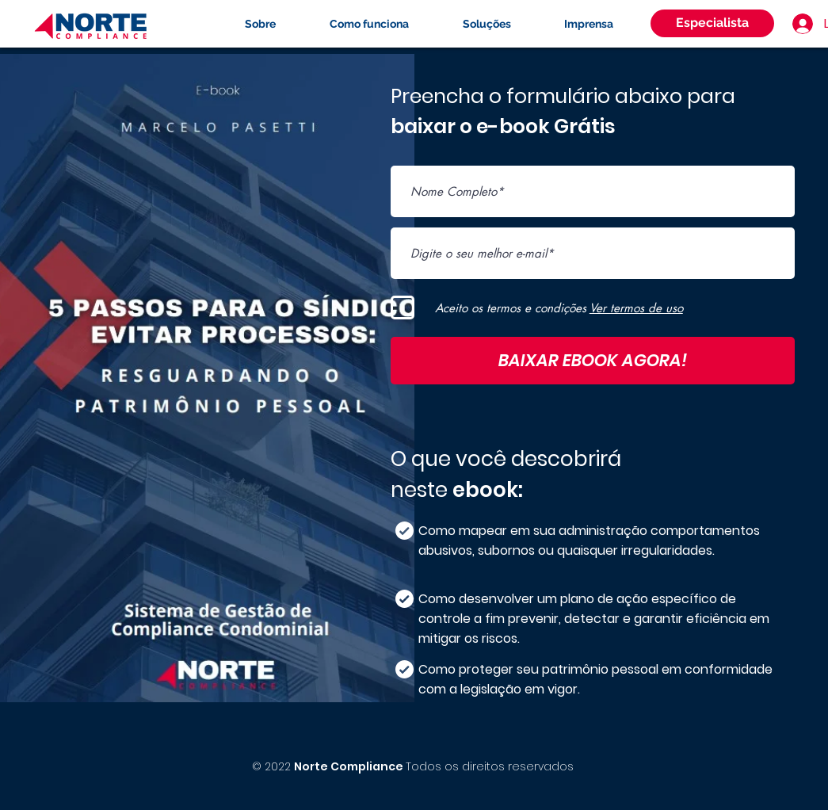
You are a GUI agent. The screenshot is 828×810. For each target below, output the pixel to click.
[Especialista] (712, 23)
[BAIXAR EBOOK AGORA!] (593, 360)
